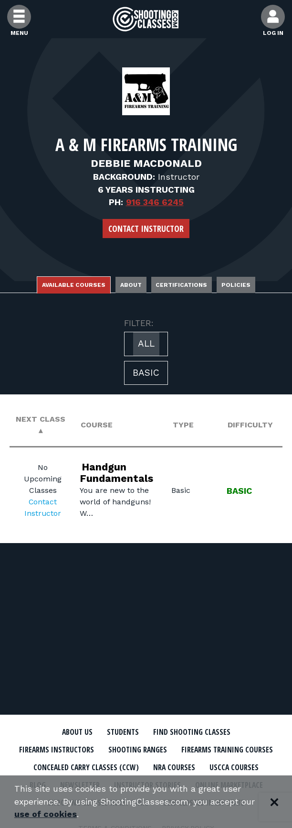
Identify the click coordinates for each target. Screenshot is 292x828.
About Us (77, 732)
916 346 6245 (155, 202)
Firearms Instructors (109, 750)
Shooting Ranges (191, 750)
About (131, 285)
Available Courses (73, 285)
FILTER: (139, 323)
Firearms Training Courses (85, 768)
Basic (146, 372)
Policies (236, 285)
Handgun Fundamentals (117, 472)
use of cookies (45, 814)
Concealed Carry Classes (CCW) (199, 768)
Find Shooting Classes (192, 732)
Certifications (182, 285)
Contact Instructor (146, 228)
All (146, 343)
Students (123, 732)
